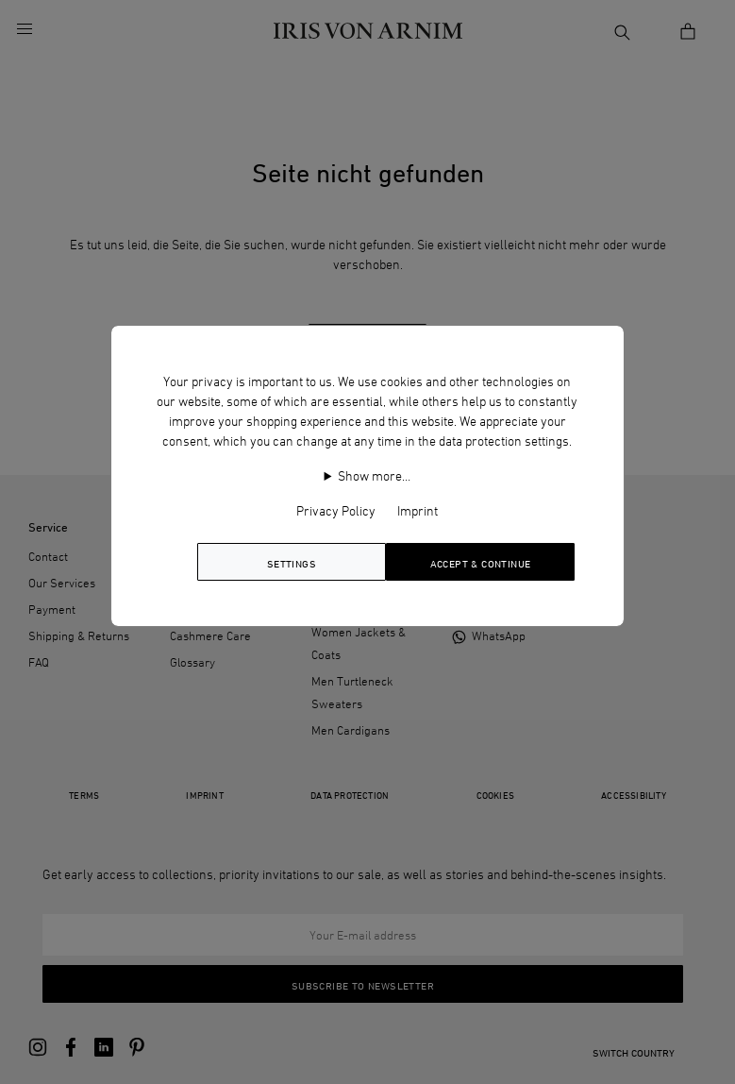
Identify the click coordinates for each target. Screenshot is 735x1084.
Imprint (417, 510)
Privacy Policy (336, 510)
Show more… (374, 475)
